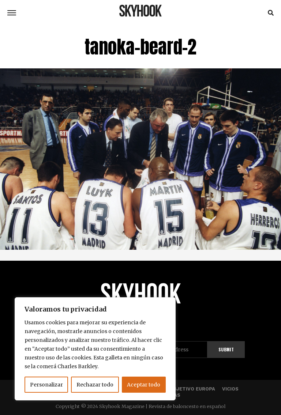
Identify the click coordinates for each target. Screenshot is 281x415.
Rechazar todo (94, 384)
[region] (95, 348)
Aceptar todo (143, 384)
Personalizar (46, 384)
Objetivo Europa (192, 389)
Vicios (230, 389)
